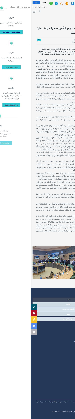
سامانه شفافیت (54, 406)
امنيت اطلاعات (59, 402)
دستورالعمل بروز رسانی (66, 406)
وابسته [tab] (37, 304)
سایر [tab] (37, 314)
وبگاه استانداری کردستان (62, 338)
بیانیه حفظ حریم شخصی (13, 402)
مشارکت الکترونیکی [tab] (37, 319)
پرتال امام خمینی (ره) (63, 328)
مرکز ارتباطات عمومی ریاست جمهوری (58, 325)
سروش (58, 396)
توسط (66, 40)
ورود (5, 2)
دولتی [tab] (37, 300)
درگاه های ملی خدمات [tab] (37, 309)
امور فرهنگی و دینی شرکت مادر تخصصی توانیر (55, 341)
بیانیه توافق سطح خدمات (46, 402)
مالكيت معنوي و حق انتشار (29, 402)
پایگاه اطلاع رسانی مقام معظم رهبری (58, 331)
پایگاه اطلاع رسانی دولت (62, 335)
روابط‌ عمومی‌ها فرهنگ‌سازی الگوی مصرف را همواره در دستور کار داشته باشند (39, 31)
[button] (3, 332)
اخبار (8, 40)
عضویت (13, 3)
